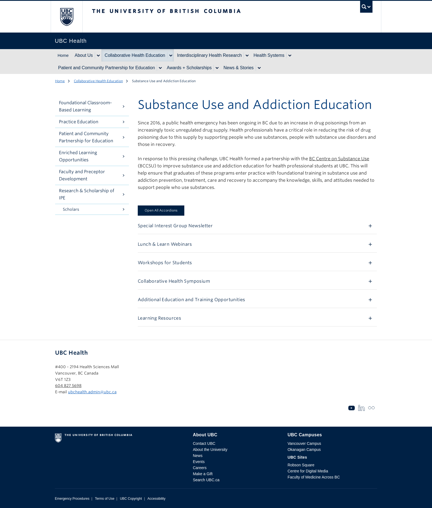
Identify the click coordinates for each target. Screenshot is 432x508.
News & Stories (238, 67)
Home (63, 55)
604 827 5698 (68, 385)
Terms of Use (104, 499)
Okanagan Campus (304, 449)
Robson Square (301, 465)
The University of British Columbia (66, 17)
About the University (210, 449)
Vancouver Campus (304, 443)
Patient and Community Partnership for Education (106, 67)
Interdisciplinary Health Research (209, 55)
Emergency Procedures (72, 499)
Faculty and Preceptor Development (82, 175)
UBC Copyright (131, 499)
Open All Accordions (161, 210)
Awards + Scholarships (189, 67)
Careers (200, 468)
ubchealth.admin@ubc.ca (92, 392)
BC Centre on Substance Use (339, 158)
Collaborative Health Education (135, 55)
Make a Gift (203, 474)
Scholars (71, 209)
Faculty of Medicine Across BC (314, 477)
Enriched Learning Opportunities (78, 156)
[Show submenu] (98, 55)
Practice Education (78, 121)
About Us (84, 55)
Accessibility (156, 499)
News (197, 455)
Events (199, 461)
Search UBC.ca (206, 480)
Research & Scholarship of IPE (86, 194)
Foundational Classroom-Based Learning (85, 106)
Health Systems (268, 55)
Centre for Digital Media (308, 471)
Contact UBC (204, 443)
